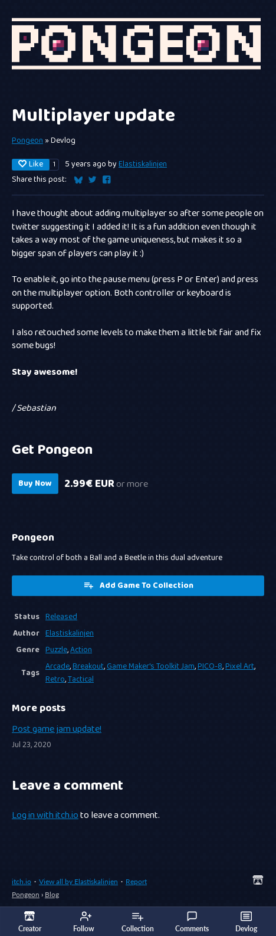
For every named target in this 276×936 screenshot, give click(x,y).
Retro (55, 679)
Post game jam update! (56, 729)
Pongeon (27, 140)
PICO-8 (210, 666)
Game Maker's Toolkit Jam (151, 666)
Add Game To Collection (138, 586)
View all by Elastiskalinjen (78, 881)
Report (136, 881)
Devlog (246, 922)
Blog (52, 894)
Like (30, 165)
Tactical (81, 679)
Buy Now (35, 483)
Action (81, 649)
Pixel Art (239, 666)
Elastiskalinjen (143, 164)
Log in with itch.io (45, 815)
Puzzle (56, 649)
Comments (192, 922)
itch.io (21, 881)
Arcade (57, 666)
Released (61, 616)
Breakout (88, 666)
